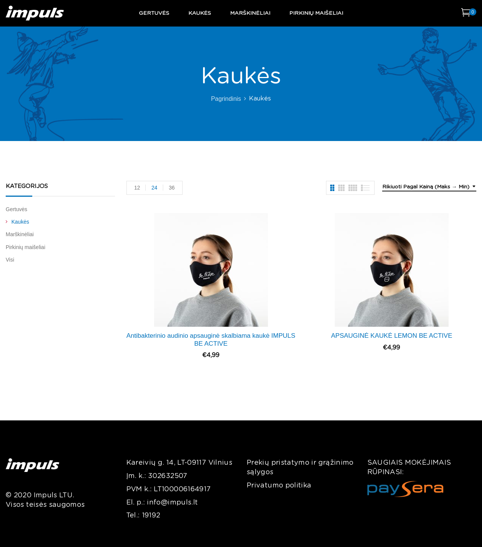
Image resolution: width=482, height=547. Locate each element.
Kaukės (20, 222)
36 (172, 188)
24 (154, 188)
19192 (151, 515)
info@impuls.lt (172, 502)
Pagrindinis (226, 99)
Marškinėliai (20, 234)
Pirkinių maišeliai (25, 247)
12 (137, 188)
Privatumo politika (279, 485)
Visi (10, 260)
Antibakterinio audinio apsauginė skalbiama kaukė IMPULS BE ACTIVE (210, 339)
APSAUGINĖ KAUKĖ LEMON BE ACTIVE (391, 335)
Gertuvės (16, 209)
